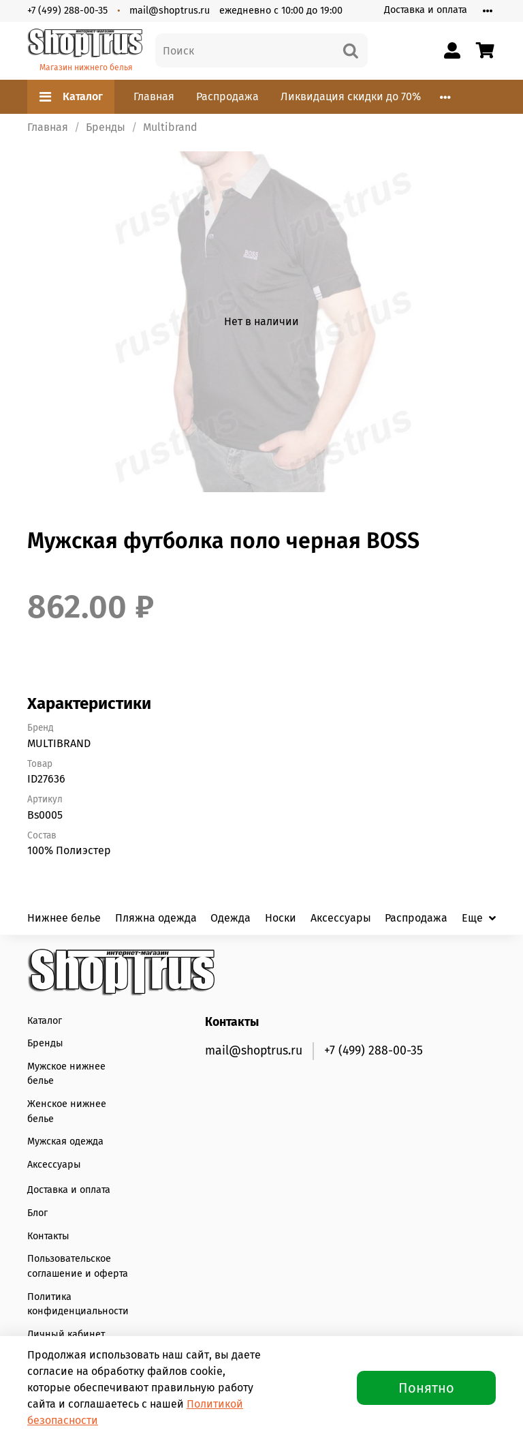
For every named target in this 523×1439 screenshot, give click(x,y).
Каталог (71, 97)
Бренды (105, 127)
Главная (153, 96)
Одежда (230, 917)
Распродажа (227, 96)
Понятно (426, 1388)
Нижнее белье (64, 917)
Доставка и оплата (425, 10)
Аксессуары (341, 917)
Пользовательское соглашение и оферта (77, 1266)
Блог (37, 1213)
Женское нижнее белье (66, 1111)
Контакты (48, 1236)
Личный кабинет (66, 1334)
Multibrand (170, 127)
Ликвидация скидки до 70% (351, 96)
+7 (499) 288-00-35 (67, 10)
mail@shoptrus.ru (169, 10)
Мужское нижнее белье (66, 1074)
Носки (280, 917)
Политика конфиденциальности (78, 1304)
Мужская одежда (65, 1141)
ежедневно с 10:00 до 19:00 (281, 10)
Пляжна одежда (156, 917)
